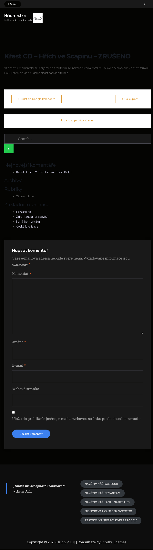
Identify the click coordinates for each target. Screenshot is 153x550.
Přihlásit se (23, 212)
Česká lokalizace (27, 226)
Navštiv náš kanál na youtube (108, 512)
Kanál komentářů (28, 221)
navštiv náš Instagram (102, 494)
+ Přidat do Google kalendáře (37, 98)
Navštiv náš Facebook (101, 484)
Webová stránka (25, 389)
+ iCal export (129, 98)
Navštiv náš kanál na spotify (107, 503)
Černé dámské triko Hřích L (54, 172)
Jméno (19, 342)
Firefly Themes (113, 542)
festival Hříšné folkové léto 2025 (111, 521)
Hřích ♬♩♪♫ (15, 15)
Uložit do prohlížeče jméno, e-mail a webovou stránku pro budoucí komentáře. (76, 419)
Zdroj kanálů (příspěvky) (32, 217)
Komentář (21, 273)
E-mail (19, 365)
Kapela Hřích (25, 172)
